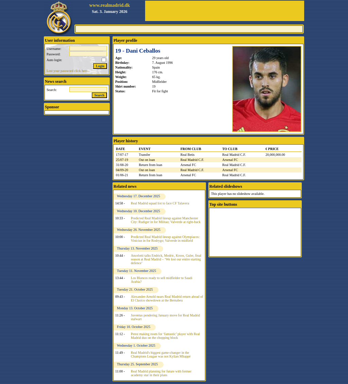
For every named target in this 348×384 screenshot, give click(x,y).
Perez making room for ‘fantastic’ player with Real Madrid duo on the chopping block (165, 336)
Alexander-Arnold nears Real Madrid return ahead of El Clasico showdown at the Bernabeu (167, 298)
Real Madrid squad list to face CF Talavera (160, 203)
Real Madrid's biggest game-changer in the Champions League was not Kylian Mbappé (161, 354)
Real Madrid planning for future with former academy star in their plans (161, 373)
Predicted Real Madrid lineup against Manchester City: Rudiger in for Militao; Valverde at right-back (166, 220)
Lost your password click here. (67, 71)
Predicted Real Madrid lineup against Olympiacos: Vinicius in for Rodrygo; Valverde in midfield (165, 238)
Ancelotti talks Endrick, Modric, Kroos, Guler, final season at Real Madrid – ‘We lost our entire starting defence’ (166, 259)
